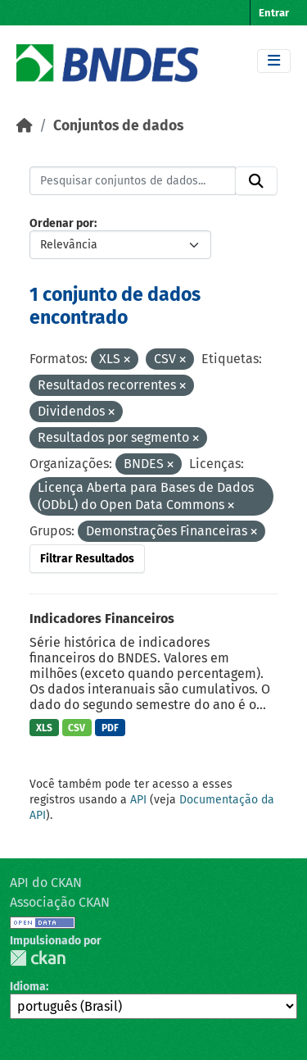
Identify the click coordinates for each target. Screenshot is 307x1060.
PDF (110, 728)
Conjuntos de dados (118, 125)
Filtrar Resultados (87, 559)
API (138, 800)
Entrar (274, 13)
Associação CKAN (60, 902)
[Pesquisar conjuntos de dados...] (132, 181)
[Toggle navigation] (274, 61)
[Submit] (256, 181)
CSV (76, 728)
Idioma (28, 987)
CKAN (37, 958)
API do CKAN (46, 882)
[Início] (24, 125)
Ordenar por (61, 223)
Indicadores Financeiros (101, 618)
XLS (44, 728)
